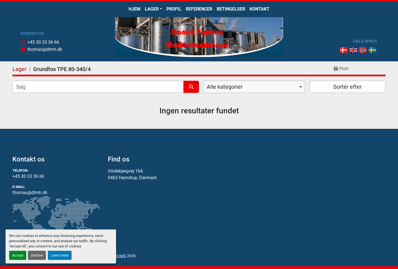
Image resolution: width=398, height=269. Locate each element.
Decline (37, 255)
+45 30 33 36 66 (43, 42)
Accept (17, 255)
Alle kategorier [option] (225, 86)
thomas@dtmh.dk (44, 49)
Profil (173, 9)
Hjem (134, 9)
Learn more (60, 255)
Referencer (199, 9)
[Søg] (98, 87)
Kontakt (259, 9)
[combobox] (254, 87)
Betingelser (231, 9)
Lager (152, 9)
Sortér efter (347, 86)
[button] (153, 9)
